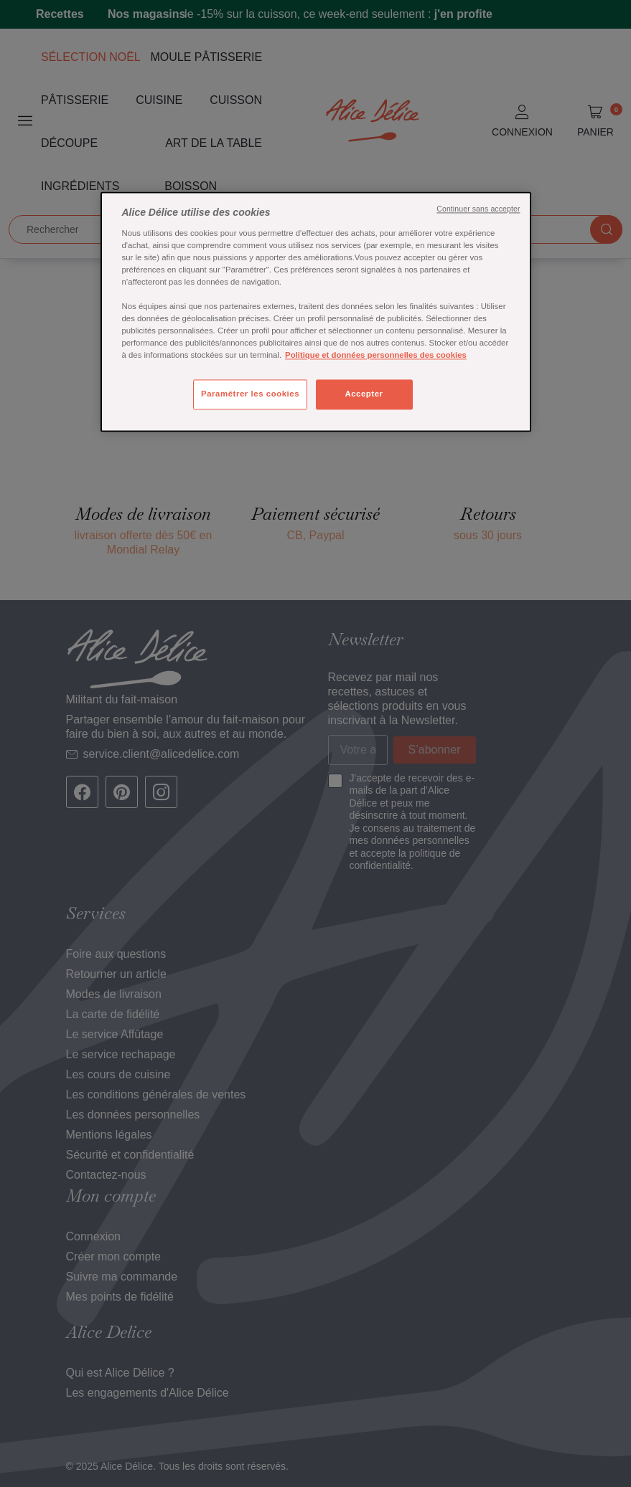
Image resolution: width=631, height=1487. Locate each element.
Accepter (364, 394)
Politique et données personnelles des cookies (376, 355)
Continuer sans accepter (478, 209)
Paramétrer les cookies (250, 394)
